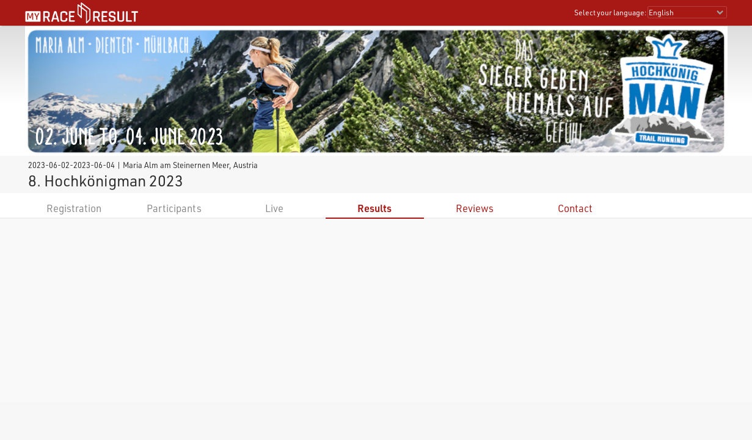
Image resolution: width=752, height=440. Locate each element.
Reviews (475, 208)
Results (374, 208)
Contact (575, 208)
